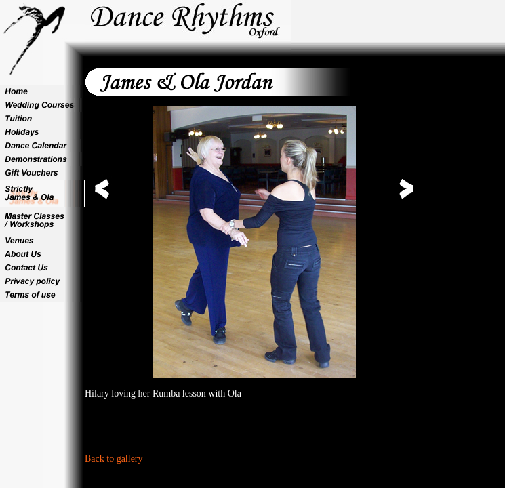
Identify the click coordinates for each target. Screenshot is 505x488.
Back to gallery (114, 458)
